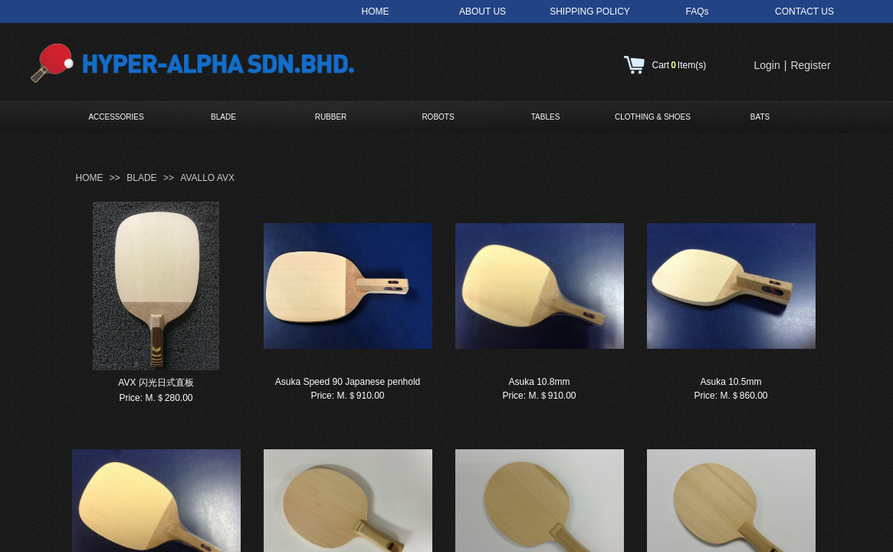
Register (810, 65)
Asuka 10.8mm (539, 381)
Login (767, 65)
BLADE (223, 117)
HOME (89, 177)
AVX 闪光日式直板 (155, 382)
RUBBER (331, 117)
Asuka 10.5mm (730, 381)
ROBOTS (438, 117)
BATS (760, 117)
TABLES (545, 117)
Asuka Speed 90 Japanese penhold (348, 381)
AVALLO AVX (207, 177)
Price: (131, 398)
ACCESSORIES (115, 117)
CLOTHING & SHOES (653, 117)
